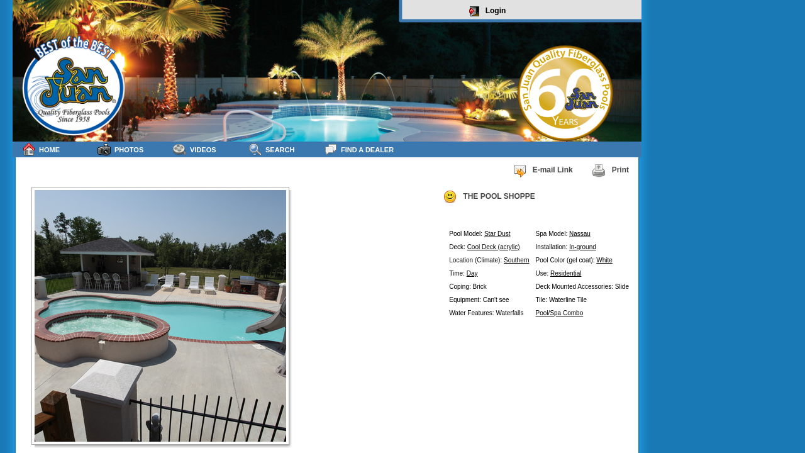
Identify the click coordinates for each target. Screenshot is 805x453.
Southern (517, 260)
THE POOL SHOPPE (489, 197)
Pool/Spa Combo (560, 313)
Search (271, 149)
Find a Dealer (359, 149)
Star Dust (497, 233)
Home (41, 149)
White (604, 260)
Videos (194, 149)
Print (610, 170)
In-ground (582, 246)
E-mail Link (543, 170)
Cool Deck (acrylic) (493, 246)
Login (487, 11)
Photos (120, 149)
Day (472, 273)
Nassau (580, 233)
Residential (565, 273)
